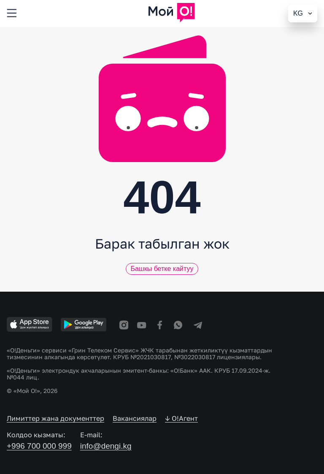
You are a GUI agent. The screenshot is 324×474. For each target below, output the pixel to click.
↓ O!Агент (181, 418)
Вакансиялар (135, 418)
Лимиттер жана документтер (55, 418)
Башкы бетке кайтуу (161, 268)
